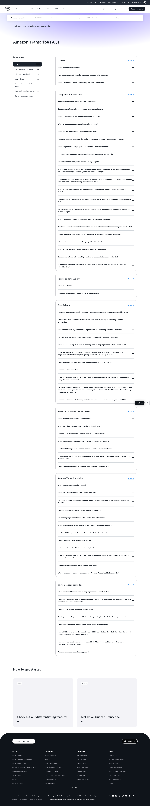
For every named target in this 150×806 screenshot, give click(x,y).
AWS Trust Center (50, 763)
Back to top (75, 787)
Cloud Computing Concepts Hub (24, 767)
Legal (111, 783)
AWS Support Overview (117, 771)
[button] (146, 2)
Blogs (14, 779)
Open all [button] (131, 61)
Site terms (23, 799)
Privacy (14, 799)
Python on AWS (82, 767)
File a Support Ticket (116, 759)
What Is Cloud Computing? (22, 759)
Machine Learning (28, 26)
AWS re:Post (113, 763)
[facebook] (113, 796)
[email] (133, 796)
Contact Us (113, 755)
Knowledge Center (115, 767)
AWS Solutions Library (52, 767)
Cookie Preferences (36, 799)
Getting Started (50, 755)
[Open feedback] (148, 403)
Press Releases (17, 783)
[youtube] (126, 796)
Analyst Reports (50, 779)
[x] (109, 796)
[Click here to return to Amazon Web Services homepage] (8, 10)
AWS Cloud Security (19, 771)
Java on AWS (81, 771)
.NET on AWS (81, 763)
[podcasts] (129, 796)
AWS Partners (49, 783)
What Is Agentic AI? (19, 763)
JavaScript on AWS (83, 779)
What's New (16, 775)
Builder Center (82, 755)
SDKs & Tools (82, 759)
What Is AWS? (17, 755)
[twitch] (123, 796)
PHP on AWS (81, 775)
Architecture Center (51, 771)
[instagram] (119, 796)
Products (16, 26)
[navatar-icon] (144, 2)
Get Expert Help (114, 775)
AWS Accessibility (115, 779)
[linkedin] (116, 796)
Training (47, 759)
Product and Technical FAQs (54, 775)
